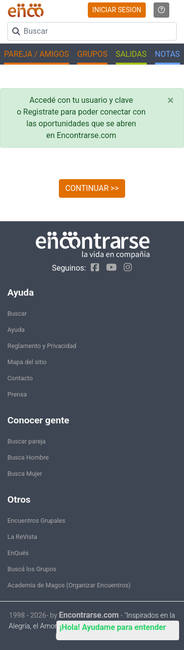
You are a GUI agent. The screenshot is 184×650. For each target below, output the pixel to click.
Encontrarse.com (89, 615)
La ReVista (22, 536)
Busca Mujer (24, 473)
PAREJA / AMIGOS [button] (36, 54)
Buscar (17, 313)
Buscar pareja (26, 441)
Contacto (20, 378)
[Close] (171, 100)
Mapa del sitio (27, 362)
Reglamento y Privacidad (42, 345)
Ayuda (16, 329)
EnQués (18, 553)
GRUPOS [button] (92, 54)
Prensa (17, 394)
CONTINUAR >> (92, 188)
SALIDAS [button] (131, 54)
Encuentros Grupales (36, 520)
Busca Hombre (28, 457)
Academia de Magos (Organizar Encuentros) (69, 585)
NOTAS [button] (167, 54)
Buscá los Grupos (31, 569)
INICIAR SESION (116, 10)
